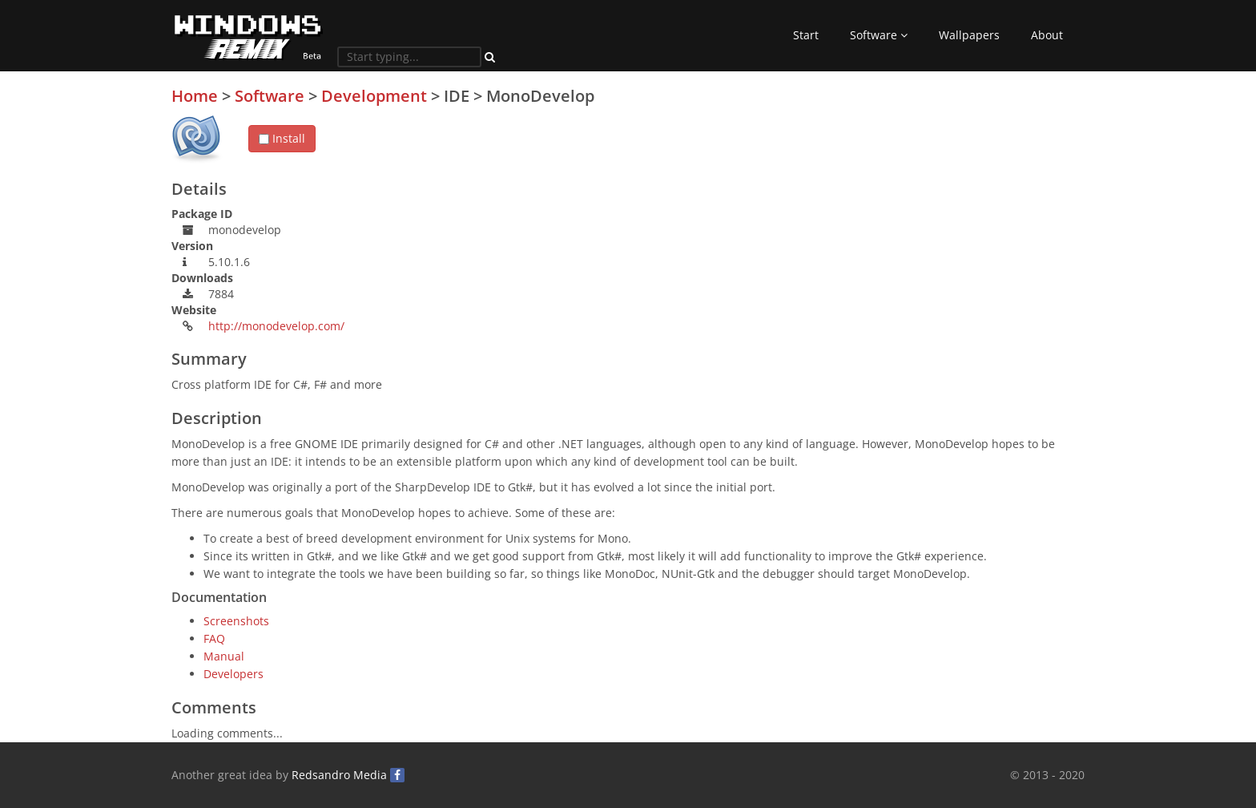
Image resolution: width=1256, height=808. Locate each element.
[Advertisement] (964, 199)
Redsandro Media (339, 774)
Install (282, 138)
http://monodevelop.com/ (276, 325)
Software (879, 34)
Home (194, 96)
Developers (233, 673)
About (1047, 34)
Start (806, 34)
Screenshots (236, 620)
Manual (223, 656)
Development (374, 96)
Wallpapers (969, 34)
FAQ (214, 638)
